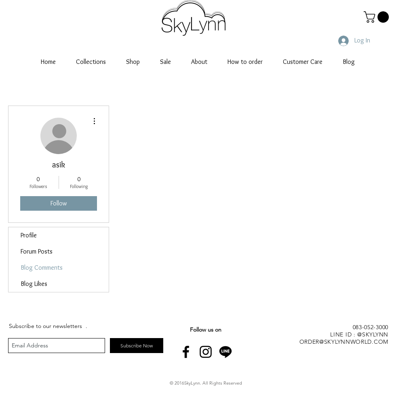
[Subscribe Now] (136, 345)
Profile (29, 235)
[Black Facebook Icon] (186, 352)
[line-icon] (225, 352)
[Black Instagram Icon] (206, 352)
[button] (378, 17)
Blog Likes (34, 284)
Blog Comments (42, 267)
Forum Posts (37, 251)
